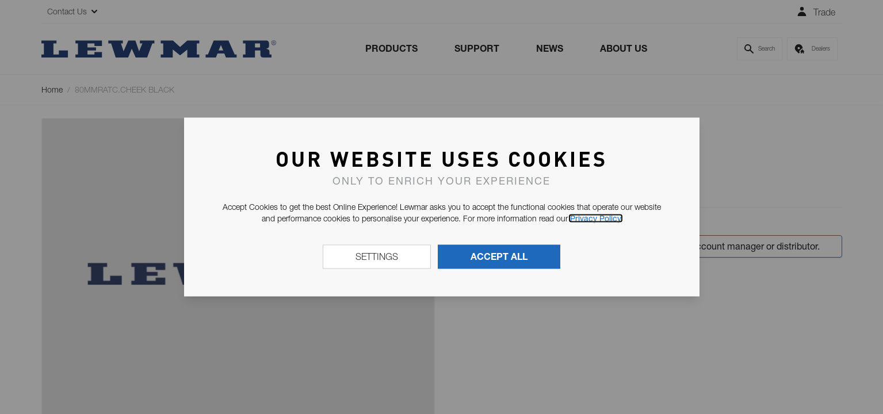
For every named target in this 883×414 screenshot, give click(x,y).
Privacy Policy (595, 218)
